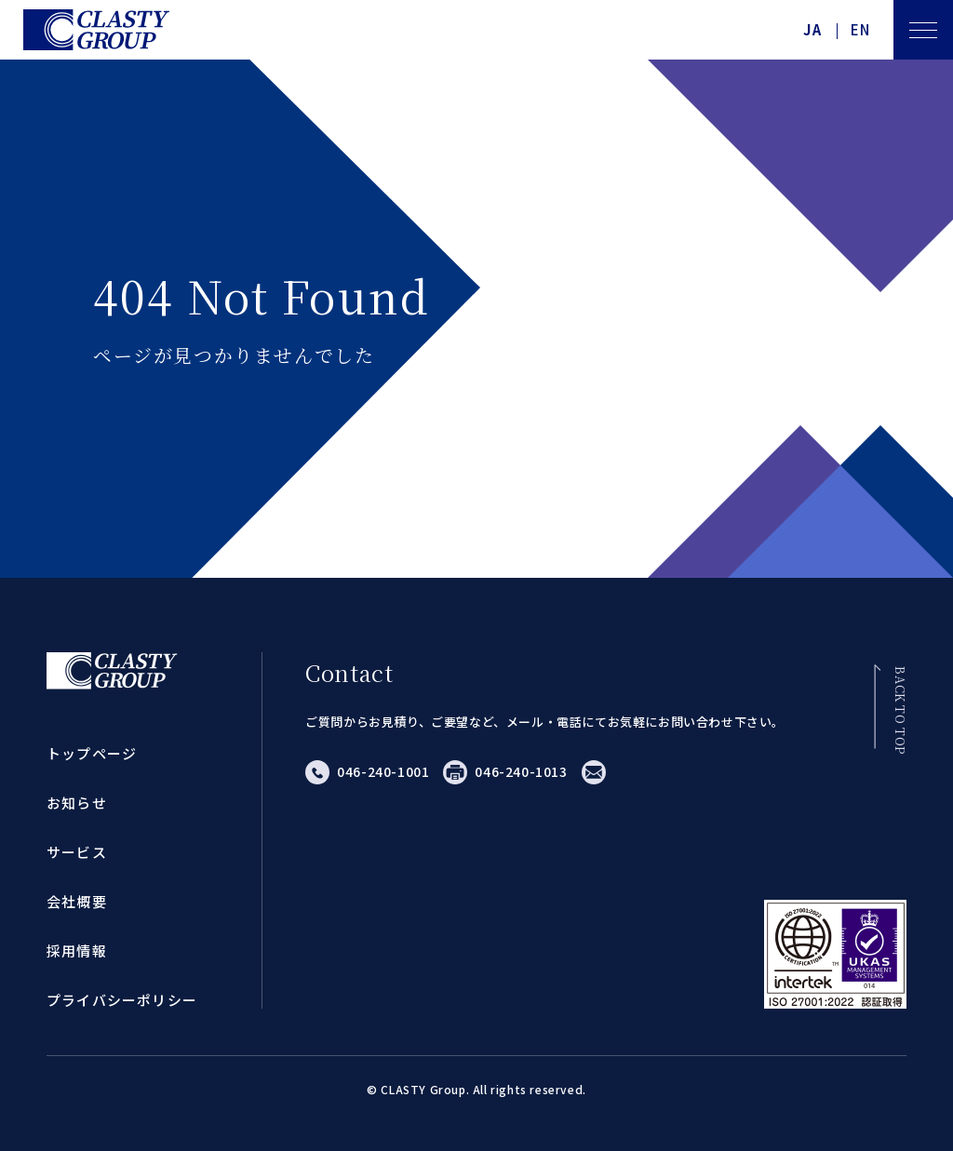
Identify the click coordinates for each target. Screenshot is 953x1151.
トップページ (92, 753)
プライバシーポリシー (122, 1000)
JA (812, 30)
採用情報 (77, 950)
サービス (77, 852)
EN (860, 30)
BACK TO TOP (899, 710)
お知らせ (77, 802)
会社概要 (77, 901)
